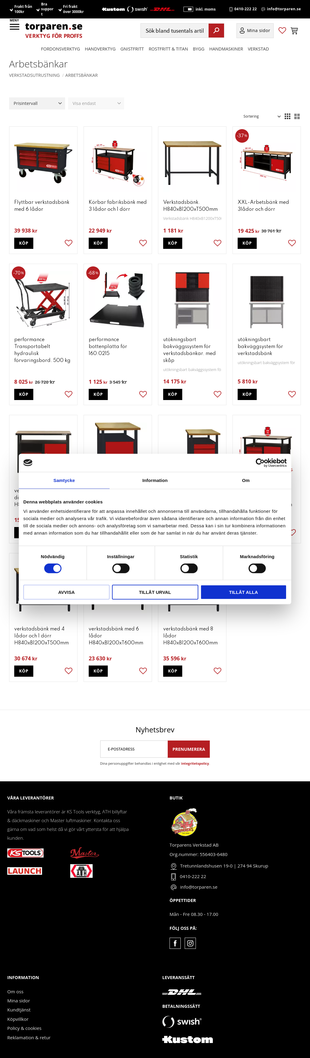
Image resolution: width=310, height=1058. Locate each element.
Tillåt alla (243, 592)
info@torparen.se (284, 9)
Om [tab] (245, 480)
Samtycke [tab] (64, 480)
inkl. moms (205, 9)
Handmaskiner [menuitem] (226, 49)
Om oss (15, 991)
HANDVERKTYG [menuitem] (100, 49)
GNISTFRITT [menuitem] (132, 49)
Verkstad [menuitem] (258, 49)
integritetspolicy (195, 763)
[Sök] (216, 30)
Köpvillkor (17, 1019)
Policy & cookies (24, 1028)
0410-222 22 (245, 9)
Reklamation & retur (29, 1037)
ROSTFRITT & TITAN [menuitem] (168, 49)
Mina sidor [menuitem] (258, 31)
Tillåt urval (155, 592)
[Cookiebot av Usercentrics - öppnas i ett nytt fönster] (260, 462)
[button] (15, 28)
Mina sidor (18, 1001)
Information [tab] (155, 480)
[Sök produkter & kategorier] (174, 30)
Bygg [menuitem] (198, 49)
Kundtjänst (19, 1010)
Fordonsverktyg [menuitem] (60, 49)
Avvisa (66, 592)
